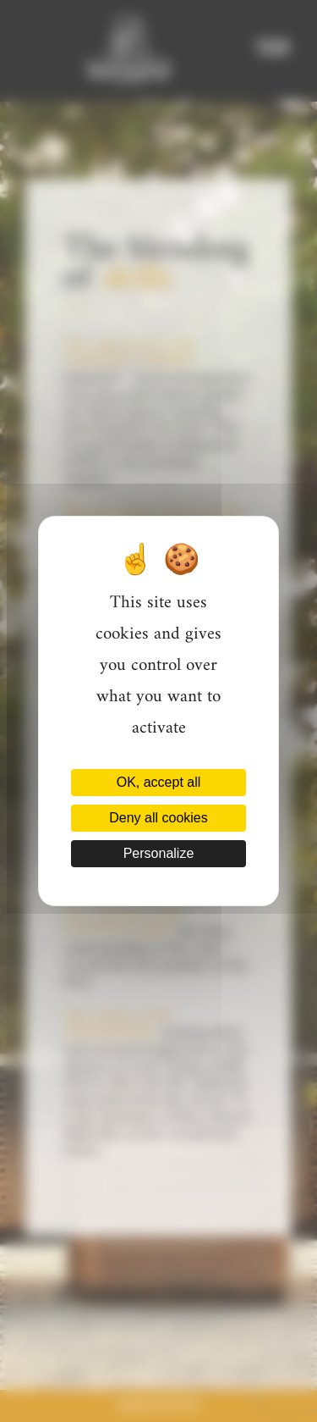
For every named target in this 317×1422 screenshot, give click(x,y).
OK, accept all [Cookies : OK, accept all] (159, 782)
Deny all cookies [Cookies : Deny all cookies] (158, 818)
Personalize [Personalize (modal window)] (158, 853)
